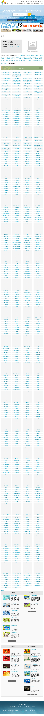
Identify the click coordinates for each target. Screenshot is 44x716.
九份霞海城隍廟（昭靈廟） (28, 58)
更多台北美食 (12, 683)
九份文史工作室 (20, 58)
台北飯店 (7, 17)
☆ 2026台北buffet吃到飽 (32, 20)
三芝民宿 (31, 17)
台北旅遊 (23, 3)
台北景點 (37, 3)
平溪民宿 (25, 17)
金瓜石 (11, 58)
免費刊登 (27, 1)
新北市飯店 (14, 17)
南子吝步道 (16, 60)
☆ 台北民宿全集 (24, 20)
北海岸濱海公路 (27, 55)
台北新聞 (34, 3)
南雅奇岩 (31, 62)
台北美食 (27, 3)
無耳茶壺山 (30, 57)
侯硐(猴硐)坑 (11, 60)
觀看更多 (2, 590)
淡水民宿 (28, 17)
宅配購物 (41, 3)
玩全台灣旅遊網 (23, 1)
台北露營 (20, 3)
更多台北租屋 (32, 613)
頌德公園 (20, 60)
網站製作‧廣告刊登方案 (33, 1)
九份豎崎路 (29, 60)
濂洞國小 (24, 60)
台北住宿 (13, 3)
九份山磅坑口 (24, 57)
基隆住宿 (10, 17)
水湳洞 (18, 55)
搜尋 (29, 14)
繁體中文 (40, 1)
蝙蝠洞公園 (13, 62)
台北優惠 (30, 3)
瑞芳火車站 (11, 57)
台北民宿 (4, 2)
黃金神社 (34, 57)
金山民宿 (35, 17)
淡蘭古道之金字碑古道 (17, 57)
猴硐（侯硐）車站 (25, 62)
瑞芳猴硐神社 (5, 57)
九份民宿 (17, 17)
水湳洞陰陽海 (7, 58)
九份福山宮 (34, 60)
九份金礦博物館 (18, 62)
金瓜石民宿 (21, 17)
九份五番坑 (37, 55)
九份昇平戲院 (5, 60)
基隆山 (15, 58)
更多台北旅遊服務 (32, 696)
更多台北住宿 (12, 643)
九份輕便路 (22, 55)
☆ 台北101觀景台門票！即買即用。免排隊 (14, 20)
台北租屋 (16, 3)
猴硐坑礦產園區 (7, 62)
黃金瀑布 (32, 55)
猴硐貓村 (5, 63)
